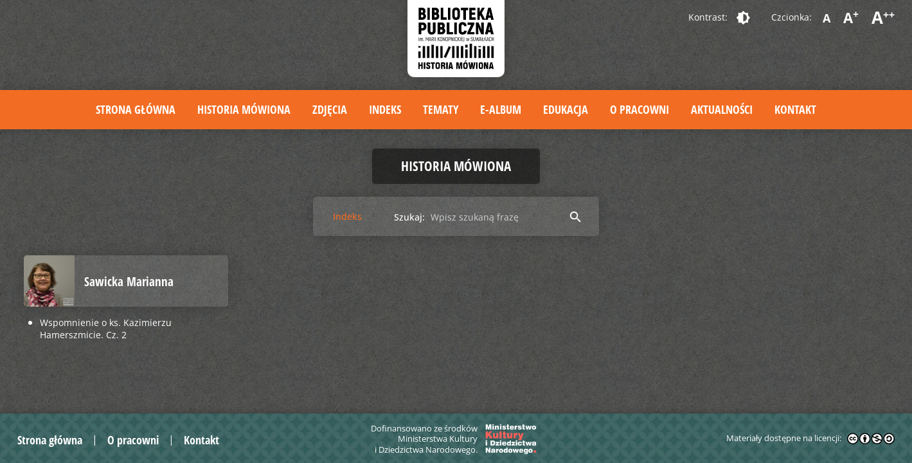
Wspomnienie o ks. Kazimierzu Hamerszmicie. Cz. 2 (106, 328)
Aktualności (722, 109)
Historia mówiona (244, 109)
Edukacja (565, 109)
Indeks (385, 109)
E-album (500, 109)
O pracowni (639, 109)
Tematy (440, 109)
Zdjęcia (329, 109)
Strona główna (135, 109)
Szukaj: (409, 217)
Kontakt (795, 109)
